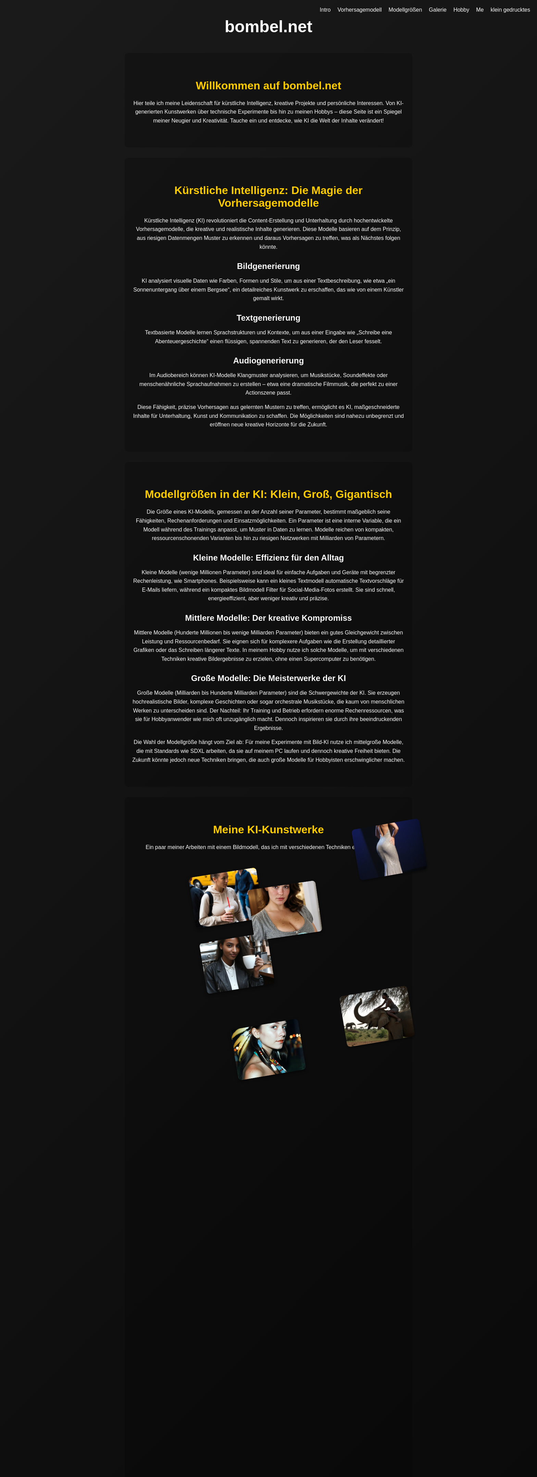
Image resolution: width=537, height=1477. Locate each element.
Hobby (461, 10)
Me (480, 10)
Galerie (438, 10)
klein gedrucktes (510, 10)
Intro (325, 10)
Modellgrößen (405, 10)
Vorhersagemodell (360, 10)
